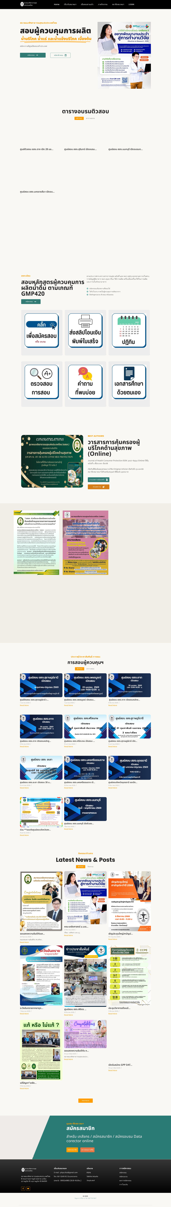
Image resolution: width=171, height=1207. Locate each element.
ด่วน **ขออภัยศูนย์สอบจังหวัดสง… (35, 829)
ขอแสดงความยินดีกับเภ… (32, 933)
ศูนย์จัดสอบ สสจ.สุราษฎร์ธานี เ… (34, 699)
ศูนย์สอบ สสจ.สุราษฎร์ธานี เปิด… (122, 741)
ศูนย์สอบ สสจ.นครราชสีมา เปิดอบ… (37, 191)
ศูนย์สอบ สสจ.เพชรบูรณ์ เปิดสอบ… (79, 699)
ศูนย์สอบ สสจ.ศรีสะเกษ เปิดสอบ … (79, 741)
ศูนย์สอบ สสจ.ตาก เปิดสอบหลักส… (124, 699)
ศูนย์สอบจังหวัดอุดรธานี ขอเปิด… (122, 782)
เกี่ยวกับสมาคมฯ (70, 4)
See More (85, 1100)
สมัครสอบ (123, 1172)
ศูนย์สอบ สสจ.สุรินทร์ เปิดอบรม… (80, 149)
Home (56, 4)
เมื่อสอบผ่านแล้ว (87, 4)
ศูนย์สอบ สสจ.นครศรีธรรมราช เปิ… (79, 782)
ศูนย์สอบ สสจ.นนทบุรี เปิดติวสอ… (79, 823)
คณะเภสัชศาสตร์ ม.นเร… (76, 926)
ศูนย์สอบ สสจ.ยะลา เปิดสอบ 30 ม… (35, 782)
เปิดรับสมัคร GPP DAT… (120, 1065)
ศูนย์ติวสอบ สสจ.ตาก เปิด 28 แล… (36, 149)
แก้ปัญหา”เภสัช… (28, 1083)
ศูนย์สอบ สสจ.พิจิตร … (75, 1009)
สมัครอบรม (123, 1176)
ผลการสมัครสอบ (125, 1180)
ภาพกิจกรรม (102, 4)
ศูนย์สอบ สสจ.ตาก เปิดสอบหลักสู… (35, 741)
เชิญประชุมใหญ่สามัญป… (120, 933)
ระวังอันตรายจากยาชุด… (31, 1008)
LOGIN (131, 4)
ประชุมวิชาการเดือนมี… (119, 1008)
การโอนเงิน (123, 1184)
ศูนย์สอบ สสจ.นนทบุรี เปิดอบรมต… (125, 149)
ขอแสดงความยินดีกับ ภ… (76, 1050)
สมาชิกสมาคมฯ (118, 4)
